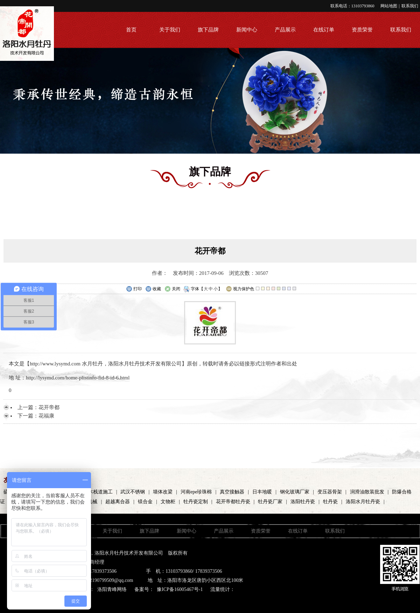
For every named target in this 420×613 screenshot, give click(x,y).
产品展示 (285, 30)
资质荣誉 (362, 30)
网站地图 (388, 5)
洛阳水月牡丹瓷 (363, 501)
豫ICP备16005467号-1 (180, 589)
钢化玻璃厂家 (294, 491)
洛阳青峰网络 (112, 589)
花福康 (46, 416)
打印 (134, 289)
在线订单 (323, 30)
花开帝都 (48, 407)
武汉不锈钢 (132, 491)
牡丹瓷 (330, 501)
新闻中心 (246, 30)
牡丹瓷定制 (195, 501)
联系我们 (409, 5)
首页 (131, 30)
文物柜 (168, 501)
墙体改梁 (163, 491)
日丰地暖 (262, 491)
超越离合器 (117, 501)
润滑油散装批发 (367, 491)
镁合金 (145, 501)
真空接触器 (232, 491)
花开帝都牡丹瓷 (233, 501)
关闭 (172, 289)
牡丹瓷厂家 (270, 501)
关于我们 (169, 30)
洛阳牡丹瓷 (302, 501)
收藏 (153, 289)
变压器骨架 (329, 491)
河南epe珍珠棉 (196, 491)
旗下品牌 (208, 30)
